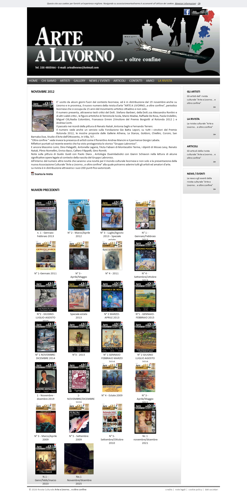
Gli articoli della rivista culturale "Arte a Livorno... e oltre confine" (201, 152)
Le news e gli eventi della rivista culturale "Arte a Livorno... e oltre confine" (201, 179)
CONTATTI (135, 80)
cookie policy (195, 489)
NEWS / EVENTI (99, 80)
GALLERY (79, 80)
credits (168, 489)
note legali (180, 489)
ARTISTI (65, 80)
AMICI (150, 80)
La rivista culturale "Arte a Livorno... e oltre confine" (201, 123)
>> (214, 107)
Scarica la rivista (42, 174)
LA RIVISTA (165, 80)
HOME (33, 80)
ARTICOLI (119, 80)
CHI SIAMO (48, 80)
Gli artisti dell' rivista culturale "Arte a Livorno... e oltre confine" (201, 97)
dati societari (211, 489)
